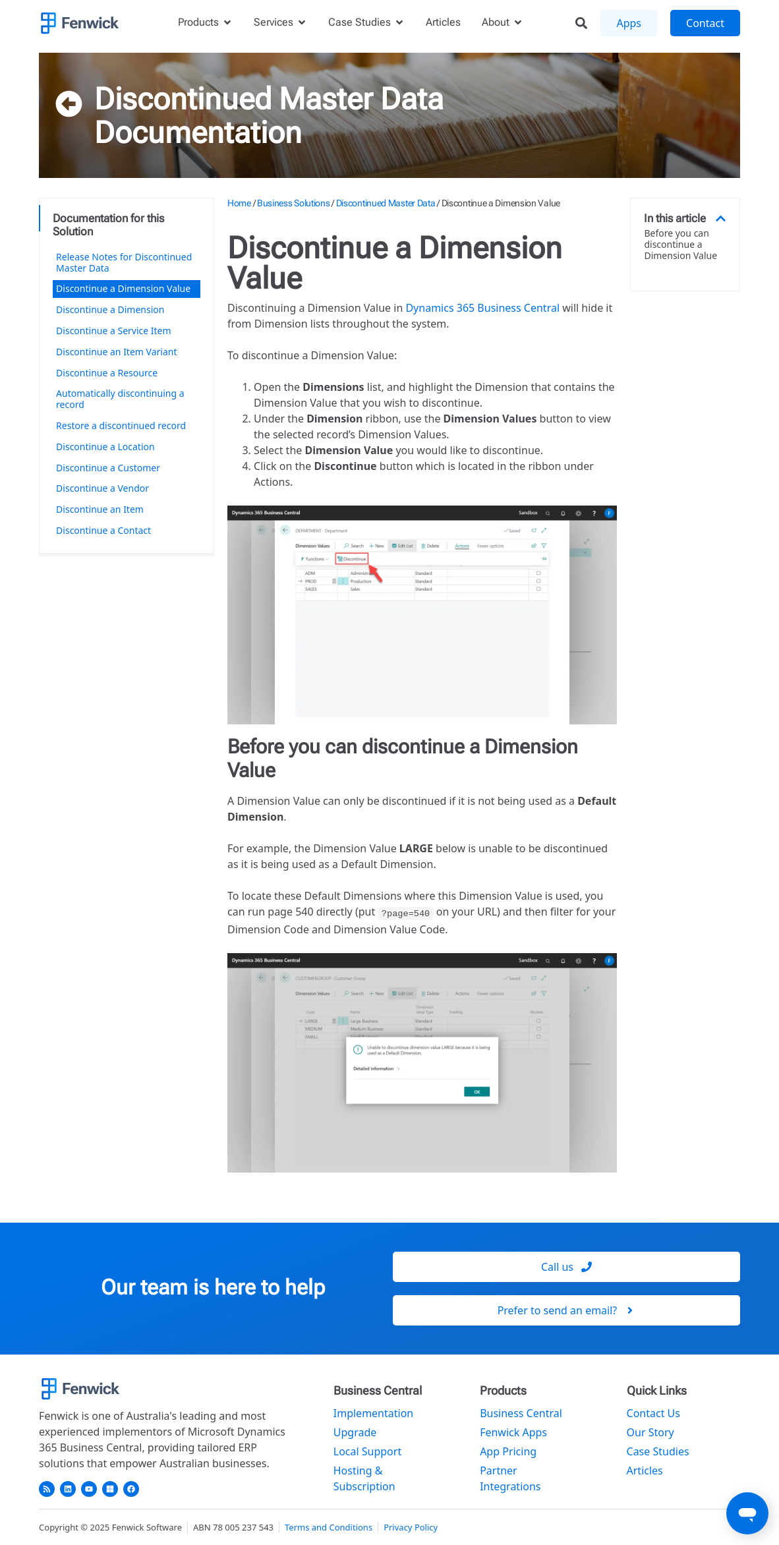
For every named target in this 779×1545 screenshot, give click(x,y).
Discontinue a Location (105, 446)
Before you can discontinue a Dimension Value (680, 244)
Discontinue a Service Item (113, 330)
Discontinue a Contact (103, 530)
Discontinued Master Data (269, 99)
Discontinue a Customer (108, 467)
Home (239, 203)
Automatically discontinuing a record (120, 399)
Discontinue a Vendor (102, 488)
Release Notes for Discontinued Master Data (124, 262)
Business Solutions (293, 203)
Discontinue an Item (100, 509)
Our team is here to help (213, 1287)
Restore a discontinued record (121, 425)
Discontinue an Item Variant (116, 351)
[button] (720, 218)
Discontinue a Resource (107, 372)
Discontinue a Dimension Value (123, 288)
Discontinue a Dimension (110, 309)
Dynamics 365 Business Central (482, 308)
